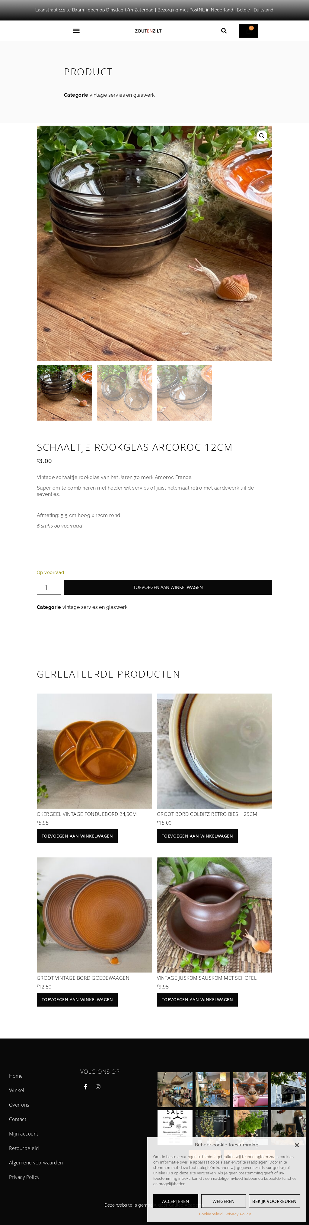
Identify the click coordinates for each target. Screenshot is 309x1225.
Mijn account (23, 1133)
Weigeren (223, 1201)
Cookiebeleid (211, 1214)
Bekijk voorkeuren (274, 1201)
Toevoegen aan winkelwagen (168, 587)
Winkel (16, 1090)
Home (16, 1076)
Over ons (19, 1104)
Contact (17, 1119)
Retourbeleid (24, 1148)
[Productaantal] (49, 587)
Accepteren (175, 1201)
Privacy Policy (238, 1214)
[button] (297, 1145)
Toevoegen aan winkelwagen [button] (77, 836)
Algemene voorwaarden (36, 1162)
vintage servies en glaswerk (122, 95)
